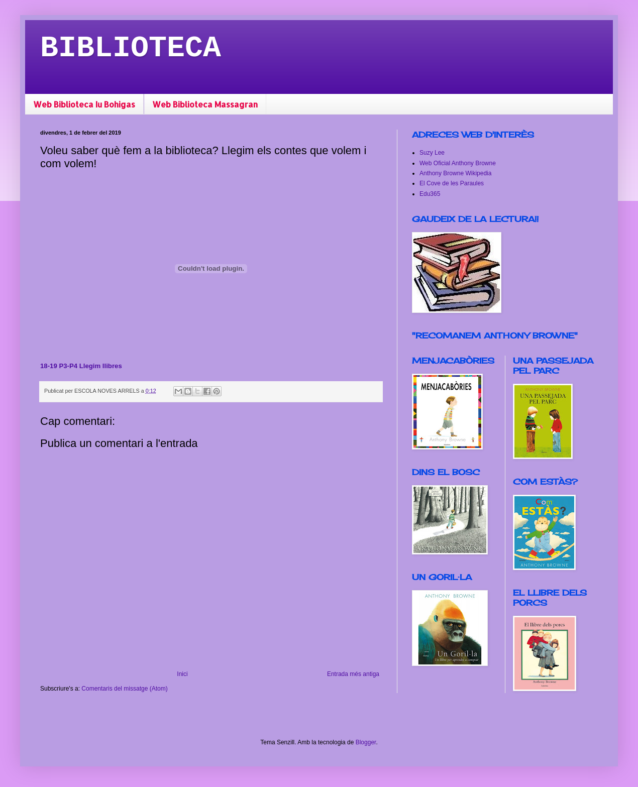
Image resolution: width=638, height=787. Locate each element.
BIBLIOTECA (130, 48)
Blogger (366, 742)
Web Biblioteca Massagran (205, 104)
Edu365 (429, 193)
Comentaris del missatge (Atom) (124, 688)
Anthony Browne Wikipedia (455, 173)
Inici (182, 674)
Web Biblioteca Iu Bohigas (84, 104)
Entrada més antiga (353, 674)
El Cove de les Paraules (451, 183)
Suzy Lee (432, 152)
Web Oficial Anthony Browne (457, 163)
